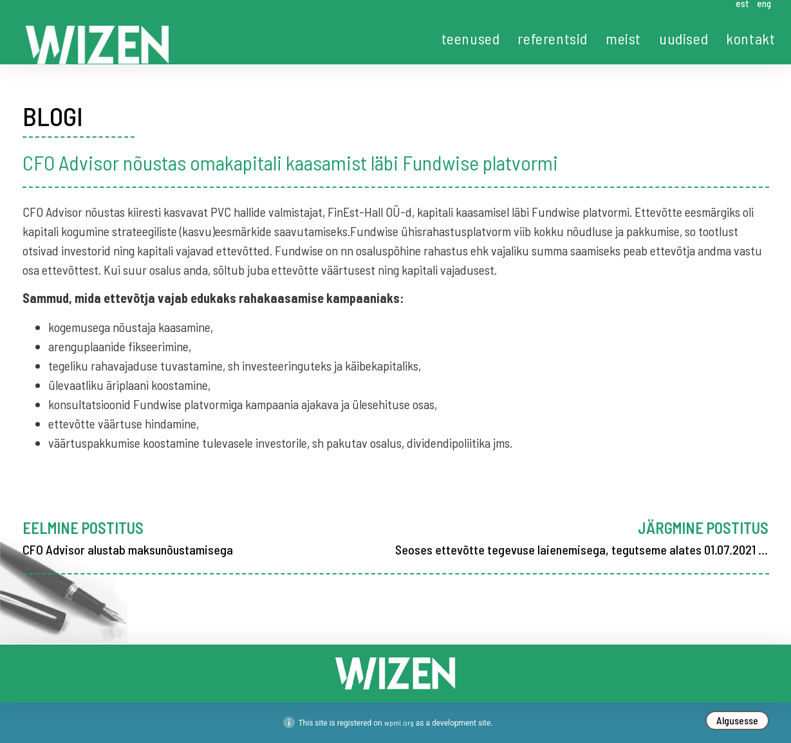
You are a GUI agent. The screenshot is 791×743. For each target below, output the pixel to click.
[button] (737, 720)
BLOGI (53, 115)
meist (623, 38)
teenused (471, 38)
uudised (683, 38)
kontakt (750, 38)
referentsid (552, 38)
